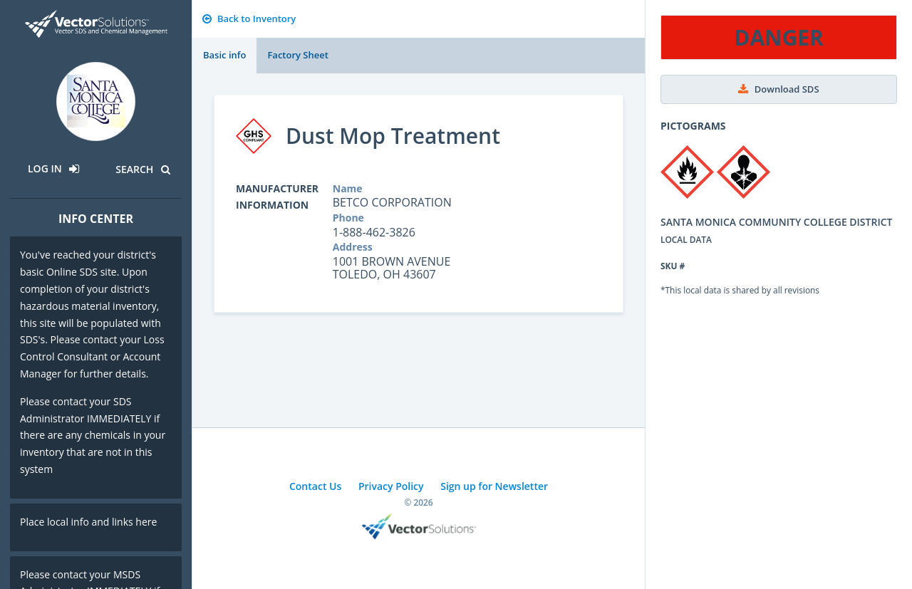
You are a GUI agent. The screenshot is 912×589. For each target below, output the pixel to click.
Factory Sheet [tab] (297, 54)
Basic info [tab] (224, 54)
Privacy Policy (391, 486)
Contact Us (315, 486)
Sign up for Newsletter (494, 486)
